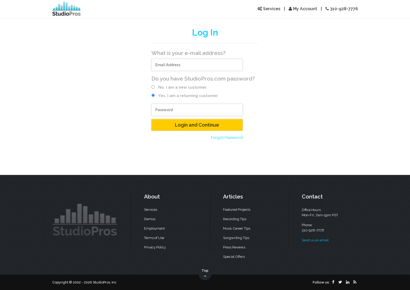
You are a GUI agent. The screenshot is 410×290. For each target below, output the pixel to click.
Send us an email (315, 240)
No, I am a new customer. (179, 87)
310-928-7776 (342, 8)
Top (205, 273)
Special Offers (234, 257)
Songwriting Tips (236, 238)
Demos (149, 219)
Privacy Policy (155, 247)
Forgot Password (227, 137)
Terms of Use (154, 238)
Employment (154, 228)
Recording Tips (234, 219)
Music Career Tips (236, 228)
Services (269, 8)
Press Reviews (234, 247)
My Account (303, 8)
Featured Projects (236, 210)
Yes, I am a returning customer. (184, 95)
